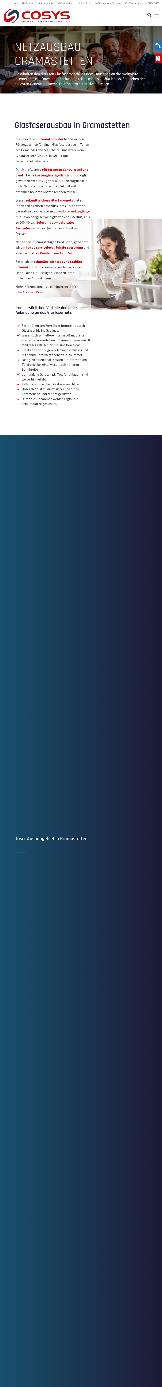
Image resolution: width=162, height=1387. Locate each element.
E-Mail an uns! (133, 3)
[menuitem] (15, 3)
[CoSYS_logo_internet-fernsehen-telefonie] (36, 16)
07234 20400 (152, 3)
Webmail (28, 3)
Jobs (16, 3)
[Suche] (147, 16)
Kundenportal (46, 3)
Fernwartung (66, 3)
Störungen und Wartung (108, 3)
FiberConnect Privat (30, 292)
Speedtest (84, 3)
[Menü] (156, 16)
